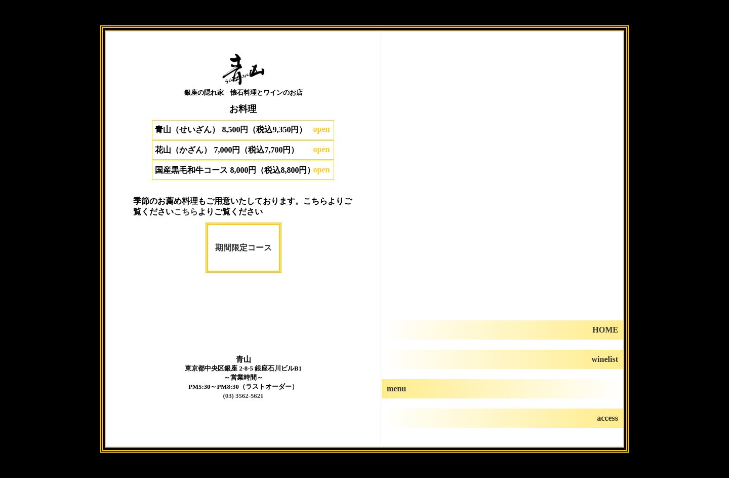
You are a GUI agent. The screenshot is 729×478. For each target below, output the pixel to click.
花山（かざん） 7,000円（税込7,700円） (227, 149)
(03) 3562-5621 (243, 395)
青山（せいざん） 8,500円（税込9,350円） (231, 129)
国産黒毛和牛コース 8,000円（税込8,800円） (235, 170)
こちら (186, 211)
